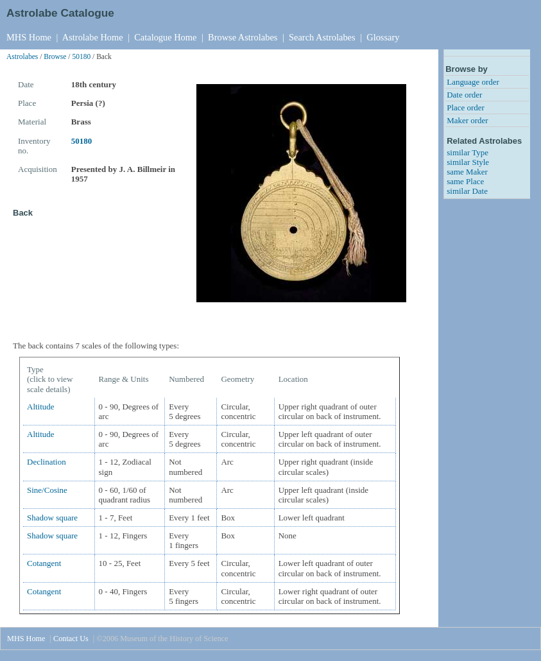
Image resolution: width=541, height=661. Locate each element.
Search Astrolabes (322, 37)
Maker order (467, 120)
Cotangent (44, 563)
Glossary (382, 37)
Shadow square (52, 517)
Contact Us (71, 638)
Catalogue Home (165, 37)
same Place (465, 181)
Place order (466, 107)
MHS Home (28, 37)
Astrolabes (22, 56)
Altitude (41, 406)
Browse (55, 56)
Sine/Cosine (47, 490)
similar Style (468, 162)
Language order (473, 82)
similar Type (467, 152)
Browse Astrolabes (242, 37)
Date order (464, 94)
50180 (81, 56)
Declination (46, 462)
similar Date (467, 191)
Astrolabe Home (92, 37)
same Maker (467, 171)
